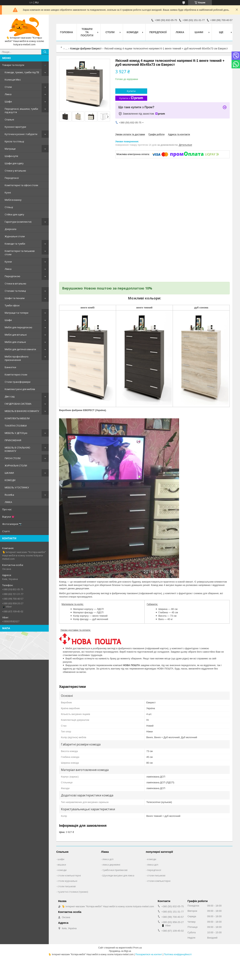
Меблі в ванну (13, 199)
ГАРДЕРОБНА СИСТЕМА (18, 403)
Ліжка (8, 94)
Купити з (131, 98)
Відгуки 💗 (8, 516)
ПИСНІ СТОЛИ (12, 458)
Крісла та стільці (14, 141)
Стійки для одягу (14, 214)
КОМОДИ (10, 480)
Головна (66, 32)
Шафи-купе (11, 156)
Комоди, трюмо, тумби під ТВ (22, 72)
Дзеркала (10, 229)
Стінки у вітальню (15, 170)
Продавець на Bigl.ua (120, 951)
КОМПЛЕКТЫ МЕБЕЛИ (17, 418)
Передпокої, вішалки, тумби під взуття (21, 110)
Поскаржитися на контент (148, 954)
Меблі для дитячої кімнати (20, 349)
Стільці (9, 207)
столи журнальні (67, 881)
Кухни (8, 261)
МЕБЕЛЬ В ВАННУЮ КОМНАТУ (22, 411)
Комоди (132, 32)
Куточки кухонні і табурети (21, 134)
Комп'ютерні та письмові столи (20, 252)
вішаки (62, 864)
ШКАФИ (9, 473)
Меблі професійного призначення (16, 358)
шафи (61, 859)
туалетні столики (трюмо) (73, 891)
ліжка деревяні (111, 864)
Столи (8, 87)
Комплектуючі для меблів (20, 389)
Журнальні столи (15, 236)
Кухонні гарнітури (15, 126)
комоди (62, 870)
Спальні (9, 119)
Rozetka (9, 494)
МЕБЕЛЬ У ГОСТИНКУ (17, 487)
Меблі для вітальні (16, 334)
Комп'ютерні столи (16, 374)
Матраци (10, 148)
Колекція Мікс (13, 79)
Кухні (8, 192)
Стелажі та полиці (15, 290)
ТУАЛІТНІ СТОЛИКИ (16, 425)
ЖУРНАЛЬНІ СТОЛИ (16, 465)
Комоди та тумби (15, 243)
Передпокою (12, 276)
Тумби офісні (12, 305)
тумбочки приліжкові (115, 870)
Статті (6, 531)
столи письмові (67, 886)
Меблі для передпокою (18, 327)
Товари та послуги (13, 65)
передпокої (154, 870)
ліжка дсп (107, 859)
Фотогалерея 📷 (12, 524)
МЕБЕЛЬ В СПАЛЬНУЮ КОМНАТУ (17, 449)
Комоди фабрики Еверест (86, 48)
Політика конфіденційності (178, 954)
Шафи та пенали (15, 298)
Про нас (7, 509)
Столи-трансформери (17, 381)
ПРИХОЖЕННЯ (13, 440)
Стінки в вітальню (15, 283)
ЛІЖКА (8, 502)
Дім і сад (9, 396)
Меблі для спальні (15, 342)
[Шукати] (45, 52)
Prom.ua (137, 947)
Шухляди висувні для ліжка (118, 875)
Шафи (8, 101)
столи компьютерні (69, 875)
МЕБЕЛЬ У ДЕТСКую (16, 433)
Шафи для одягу (14, 163)
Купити (131, 91)
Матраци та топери (16, 312)
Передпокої (12, 178)
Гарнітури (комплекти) (18, 221)
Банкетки (10, 367)
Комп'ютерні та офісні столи (21, 185)
